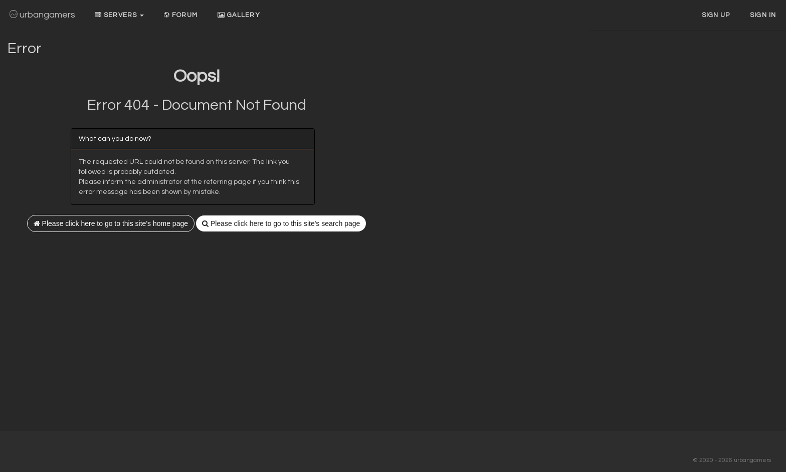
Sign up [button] (716, 15)
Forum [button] (181, 15)
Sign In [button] (763, 15)
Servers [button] (119, 15)
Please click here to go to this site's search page (281, 223)
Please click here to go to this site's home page (111, 223)
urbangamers (42, 15)
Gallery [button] (239, 15)
